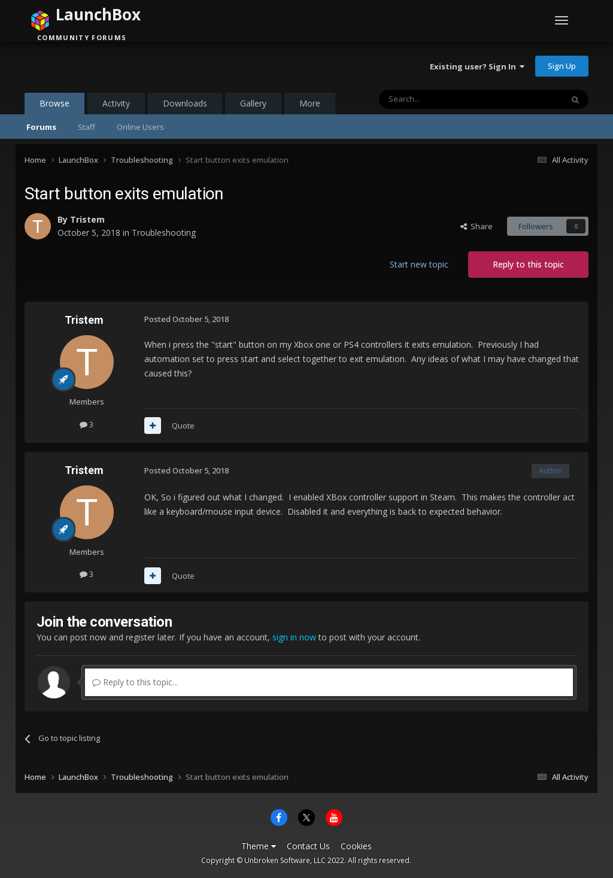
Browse (54, 106)
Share (476, 226)
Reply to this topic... (135, 682)
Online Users (140, 126)
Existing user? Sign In (477, 66)
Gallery (253, 103)
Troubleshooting (164, 232)
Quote (183, 425)
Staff (86, 126)
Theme (258, 846)
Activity (116, 103)
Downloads (185, 103)
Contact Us (308, 846)
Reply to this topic (528, 264)
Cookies (356, 846)
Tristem (87, 219)
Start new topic (419, 264)
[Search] (441, 99)
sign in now (294, 637)
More (309, 103)
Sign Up (562, 65)
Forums (41, 126)
